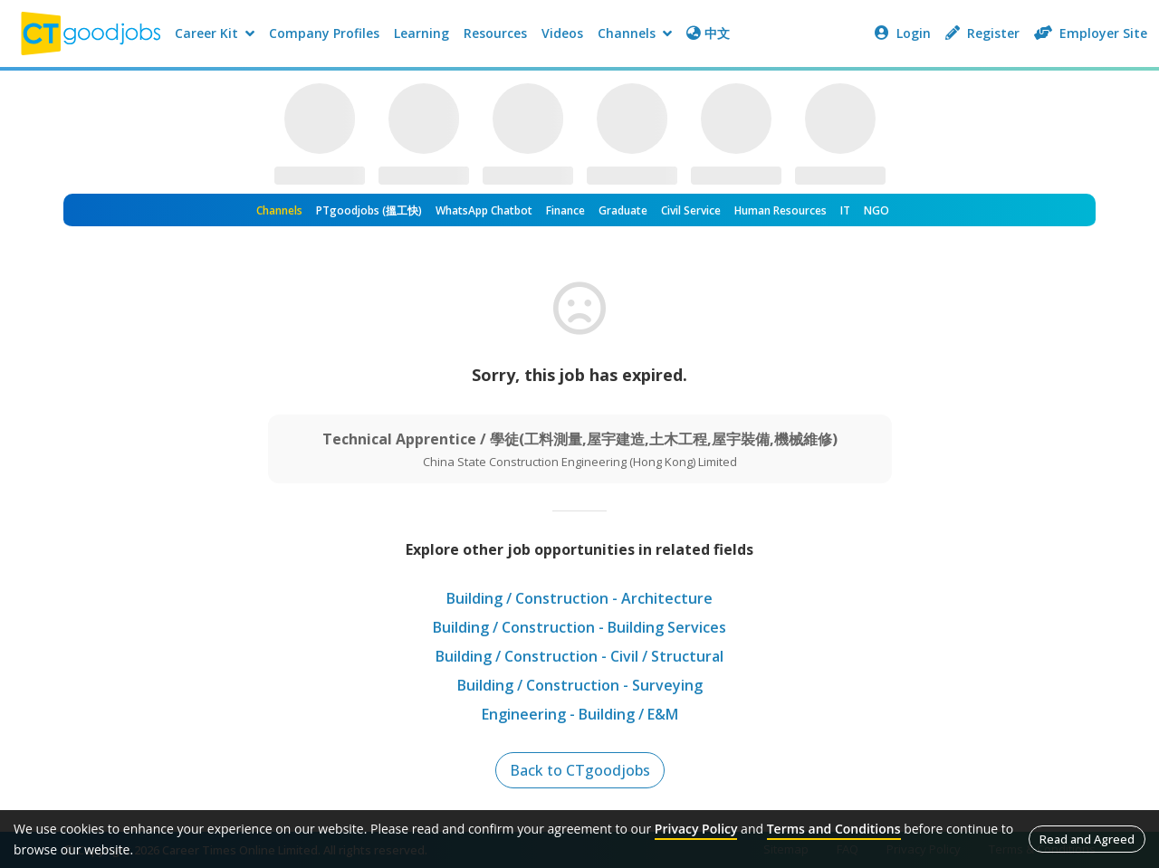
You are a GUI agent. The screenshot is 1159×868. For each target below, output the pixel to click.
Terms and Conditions (834, 828)
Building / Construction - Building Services (579, 627)
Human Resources (780, 210)
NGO (876, 210)
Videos (562, 33)
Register (982, 33)
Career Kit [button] (214, 33)
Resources (495, 33)
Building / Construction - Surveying (580, 685)
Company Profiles (324, 33)
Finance (565, 210)
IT (845, 210)
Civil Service (691, 210)
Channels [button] (635, 33)
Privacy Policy (696, 828)
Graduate (623, 210)
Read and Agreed (1087, 839)
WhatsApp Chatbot (484, 210)
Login (903, 33)
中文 (708, 33)
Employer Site (1090, 33)
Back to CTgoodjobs (580, 770)
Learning (421, 33)
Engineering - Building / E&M (580, 714)
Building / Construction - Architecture (579, 598)
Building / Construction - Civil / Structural (579, 656)
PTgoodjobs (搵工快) (369, 210)
